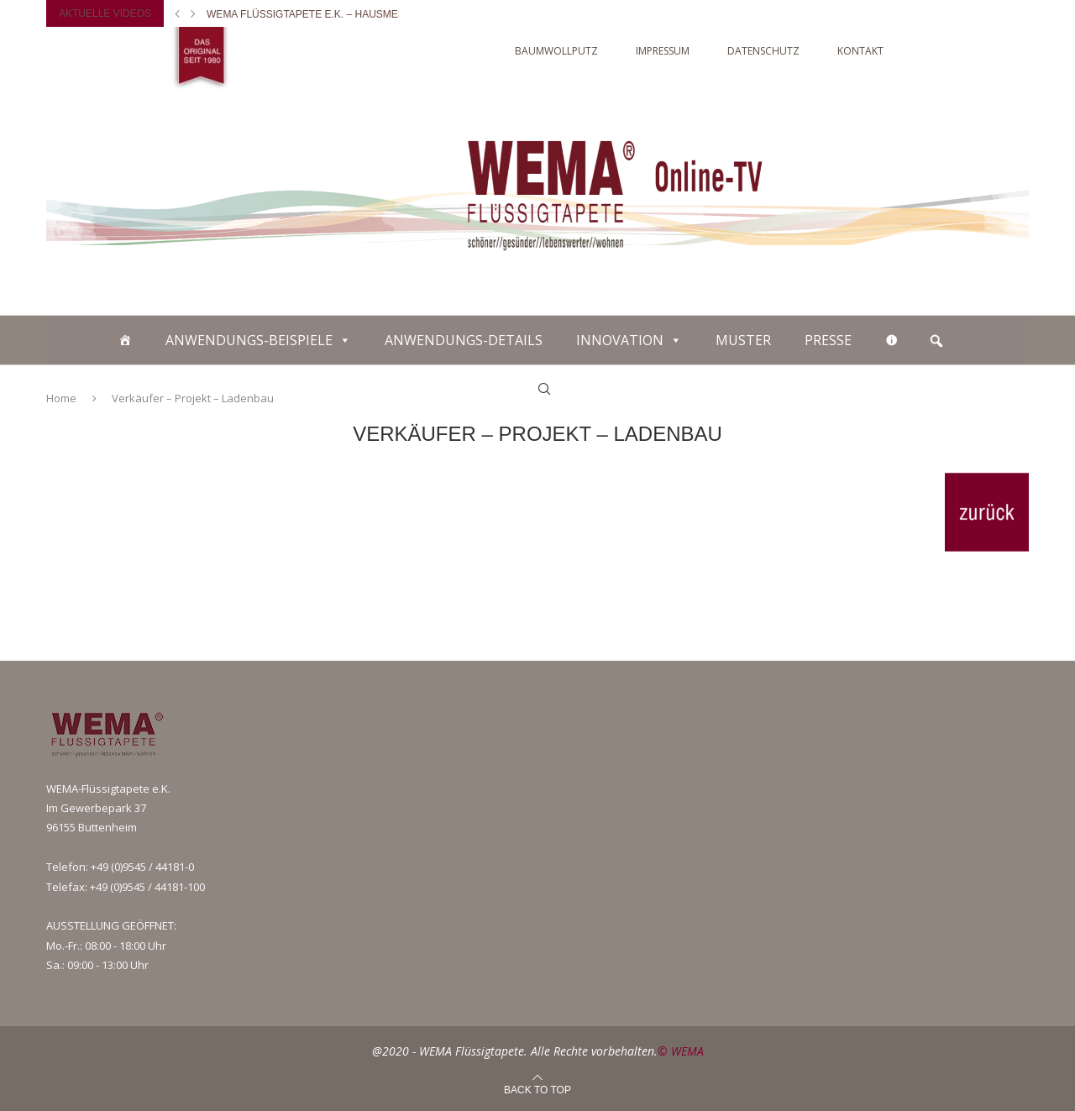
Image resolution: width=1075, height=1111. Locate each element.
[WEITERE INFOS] (892, 340)
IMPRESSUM (663, 51)
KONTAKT (860, 51)
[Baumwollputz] (125, 340)
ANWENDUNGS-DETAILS (464, 340)
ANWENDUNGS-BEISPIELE (249, 340)
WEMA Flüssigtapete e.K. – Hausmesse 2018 (325, 14)
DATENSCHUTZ (763, 51)
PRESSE (828, 340)
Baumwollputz (556, 51)
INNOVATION (619, 340)
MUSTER (743, 340)
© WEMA (681, 1051)
